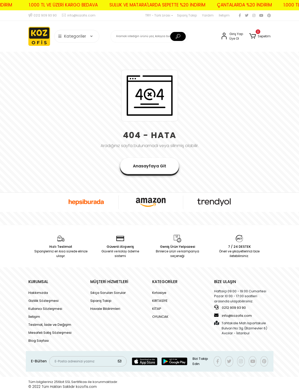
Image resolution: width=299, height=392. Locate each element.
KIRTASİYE (160, 300)
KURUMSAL (38, 281)
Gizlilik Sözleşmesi (43, 300)
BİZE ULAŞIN (225, 281)
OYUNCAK (160, 316)
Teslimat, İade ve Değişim (49, 324)
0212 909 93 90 (230, 307)
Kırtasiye (159, 292)
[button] (260, 36)
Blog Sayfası (38, 340)
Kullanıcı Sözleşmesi (45, 308)
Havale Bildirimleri (105, 308)
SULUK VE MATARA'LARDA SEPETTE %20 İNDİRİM (152, 5)
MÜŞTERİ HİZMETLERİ (109, 281)
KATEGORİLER (164, 281)
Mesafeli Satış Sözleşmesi (49, 332)
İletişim (224, 15)
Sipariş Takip (187, 15)
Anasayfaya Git (149, 166)
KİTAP (156, 308)
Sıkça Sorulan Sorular (108, 292)
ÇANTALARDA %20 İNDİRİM (238, 5)
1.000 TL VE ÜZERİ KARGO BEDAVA (57, 5)
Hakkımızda (38, 292)
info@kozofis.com (233, 315)
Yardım (208, 15)
